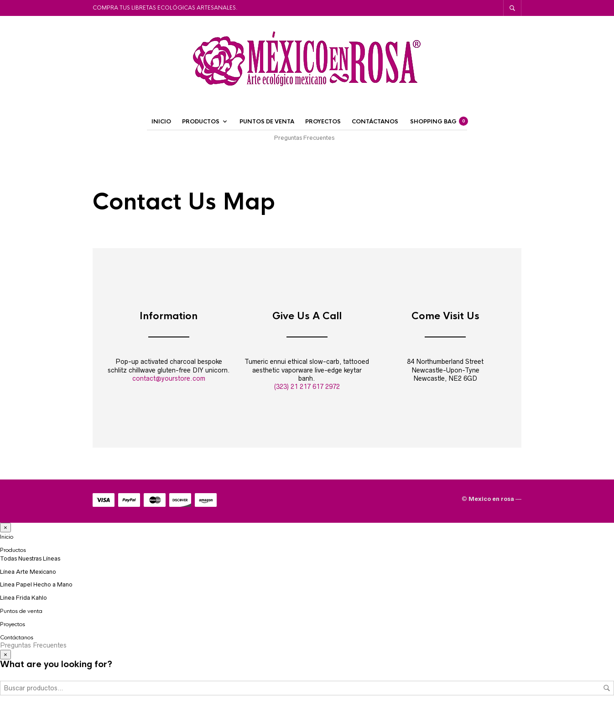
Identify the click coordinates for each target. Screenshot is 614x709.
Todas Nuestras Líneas (30, 558)
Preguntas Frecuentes (304, 137)
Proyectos (323, 121)
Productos (200, 121)
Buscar (606, 688)
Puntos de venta (266, 121)
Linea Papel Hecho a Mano (36, 584)
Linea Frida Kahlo (23, 597)
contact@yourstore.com (168, 378)
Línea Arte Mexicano (28, 571)
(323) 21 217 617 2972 (307, 386)
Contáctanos (375, 121)
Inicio (161, 121)
